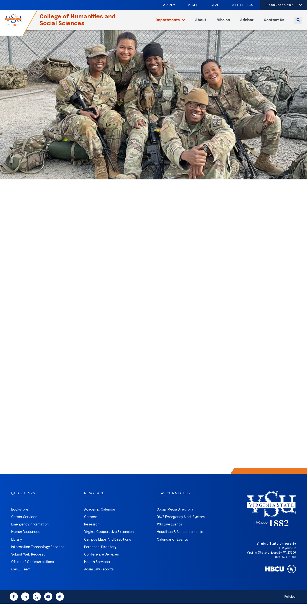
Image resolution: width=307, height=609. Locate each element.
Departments (168, 23)
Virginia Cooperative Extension (109, 537)
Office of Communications (32, 567)
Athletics (243, 5)
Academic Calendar (99, 515)
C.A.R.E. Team (20, 575)
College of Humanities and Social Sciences (85, 22)
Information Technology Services (38, 552)
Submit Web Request (28, 560)
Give (215, 5)
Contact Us (274, 23)
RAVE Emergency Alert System (181, 522)
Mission (223, 23)
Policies (289, 602)
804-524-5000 (285, 562)
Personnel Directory (100, 552)
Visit (193, 5)
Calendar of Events (172, 545)
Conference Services (101, 560)
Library (16, 545)
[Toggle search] (298, 22)
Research (92, 530)
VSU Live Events (169, 530)
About (200, 23)
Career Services (24, 522)
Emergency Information (30, 530)
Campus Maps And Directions (107, 545)
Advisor (246, 23)
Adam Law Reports (99, 575)
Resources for (279, 5)
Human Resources (25, 537)
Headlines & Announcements (180, 537)
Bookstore (19, 515)
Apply (169, 5)
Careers (90, 522)
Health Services (97, 567)
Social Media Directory (175, 515)
